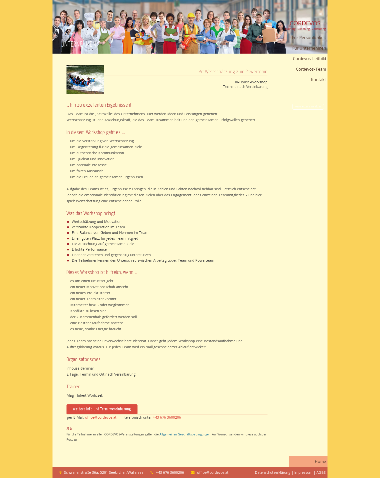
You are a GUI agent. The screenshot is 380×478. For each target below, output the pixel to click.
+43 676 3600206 (167, 417)
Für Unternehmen (309, 48)
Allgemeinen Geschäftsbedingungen (185, 434)
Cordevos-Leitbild (309, 58)
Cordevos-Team (311, 69)
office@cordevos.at (100, 417)
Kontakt (318, 79)
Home (320, 461)
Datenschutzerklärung (272, 472)
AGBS (321, 472)
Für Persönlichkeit (309, 37)
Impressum (303, 472)
